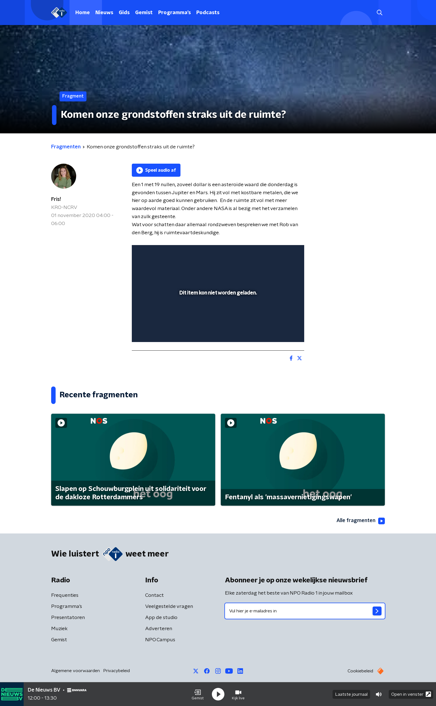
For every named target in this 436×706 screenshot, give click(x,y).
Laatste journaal (351, 694)
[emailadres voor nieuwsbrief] (305, 611)
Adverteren (158, 628)
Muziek (59, 628)
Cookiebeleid (360, 671)
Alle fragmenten (360, 521)
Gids (124, 12)
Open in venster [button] (411, 694)
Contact (154, 595)
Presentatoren (68, 617)
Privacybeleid (116, 670)
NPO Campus (160, 639)
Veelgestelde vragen (169, 606)
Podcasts (207, 12)
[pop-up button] (279, 329)
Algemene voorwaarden (75, 670)
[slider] (217, 314)
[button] (198, 694)
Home (82, 12)
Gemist (144, 12)
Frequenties (64, 595)
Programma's (174, 12)
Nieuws (104, 12)
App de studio (161, 617)
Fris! (56, 199)
